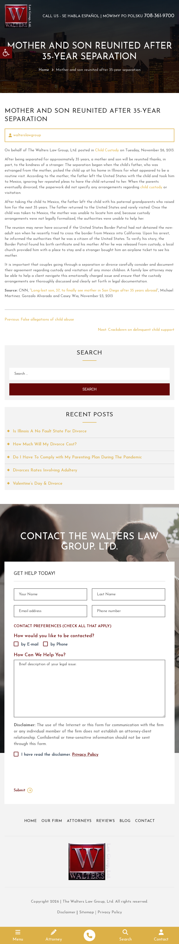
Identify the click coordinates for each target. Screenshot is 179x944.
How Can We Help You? (39, 655)
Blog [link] (125, 821)
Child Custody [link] (107, 150)
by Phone (59, 644)
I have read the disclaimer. (59, 755)
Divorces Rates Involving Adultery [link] (45, 470)
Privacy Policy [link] (85, 754)
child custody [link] (151, 187)
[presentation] (49, 771)
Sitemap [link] (86, 912)
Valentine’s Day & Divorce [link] (37, 483)
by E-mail (29, 644)
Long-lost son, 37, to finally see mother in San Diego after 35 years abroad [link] (94, 290)
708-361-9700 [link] (159, 16)
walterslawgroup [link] (27, 135)
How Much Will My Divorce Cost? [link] (44, 444)
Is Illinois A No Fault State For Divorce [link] (50, 431)
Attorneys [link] (79, 821)
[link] (6, 52)
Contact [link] (145, 821)
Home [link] (44, 70)
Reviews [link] (105, 821)
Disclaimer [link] (66, 912)
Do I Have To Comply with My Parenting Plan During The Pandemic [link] (77, 457)
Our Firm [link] (51, 821)
